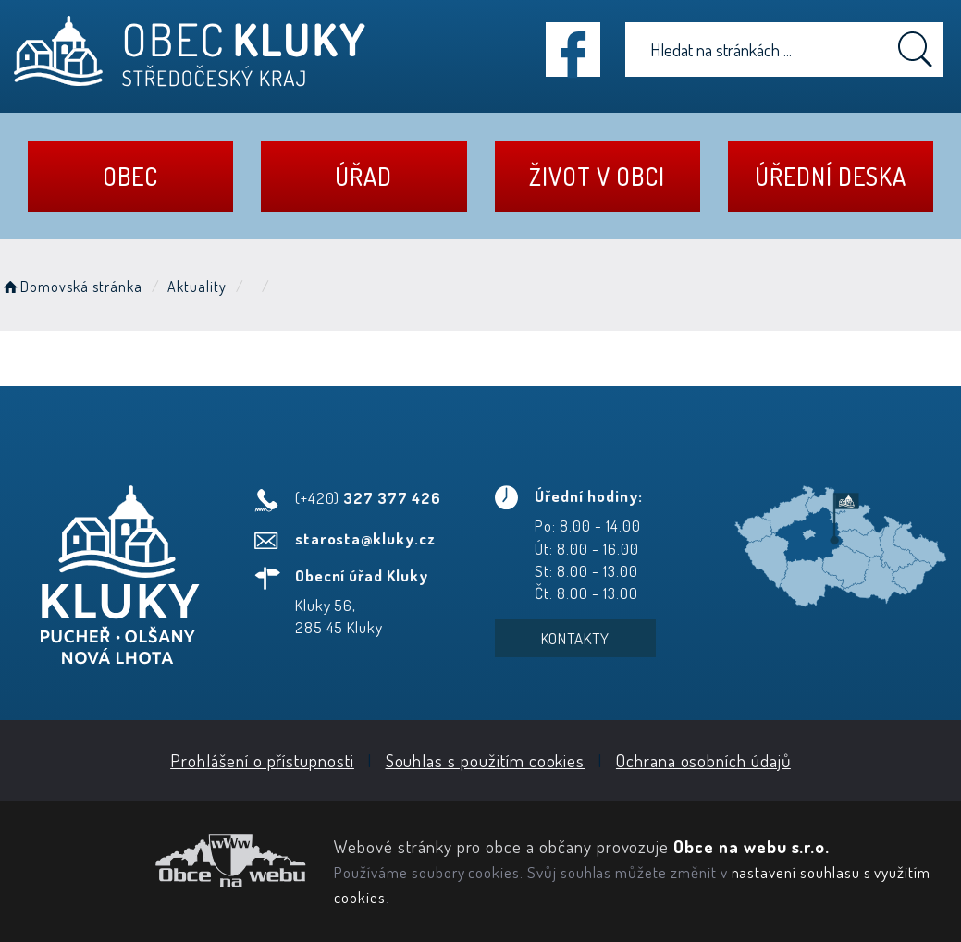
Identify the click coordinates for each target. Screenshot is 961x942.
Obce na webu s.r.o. (751, 846)
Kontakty (575, 638)
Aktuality (197, 286)
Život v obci (596, 176)
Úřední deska (830, 176)
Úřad (363, 176)
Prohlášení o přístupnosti (262, 760)
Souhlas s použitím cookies (485, 760)
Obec (130, 176)
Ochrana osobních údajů (703, 760)
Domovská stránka (71, 286)
